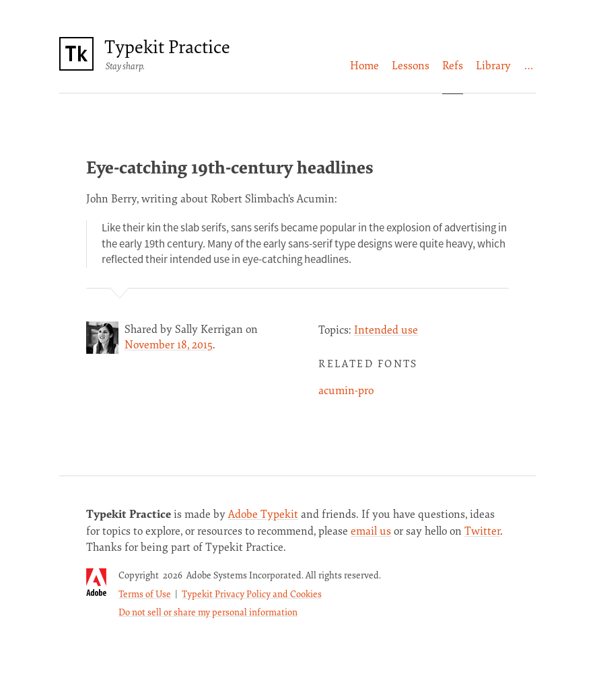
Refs (452, 65)
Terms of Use (144, 593)
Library (493, 65)
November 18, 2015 (169, 344)
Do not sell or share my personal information (208, 611)
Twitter (482, 530)
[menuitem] (364, 65)
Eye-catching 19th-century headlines (230, 166)
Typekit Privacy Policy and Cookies (252, 593)
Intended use (386, 329)
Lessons (410, 65)
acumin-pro (346, 390)
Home (364, 65)
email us (371, 530)
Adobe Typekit (263, 513)
